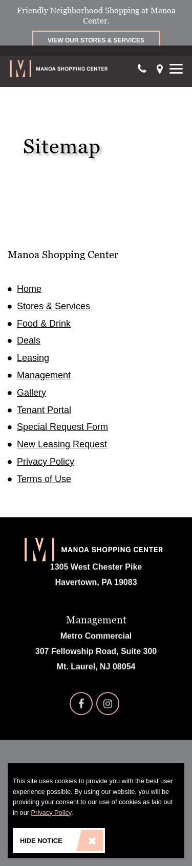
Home (29, 289)
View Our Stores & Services (96, 40)
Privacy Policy (45, 462)
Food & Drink (44, 323)
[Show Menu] (176, 69)
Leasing (33, 358)
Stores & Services (53, 306)
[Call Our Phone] (142, 68)
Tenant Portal (44, 410)
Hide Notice (61, 840)
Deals (28, 340)
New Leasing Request (62, 444)
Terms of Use (44, 479)
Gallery (31, 393)
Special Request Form (62, 427)
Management (44, 375)
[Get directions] (160, 68)
